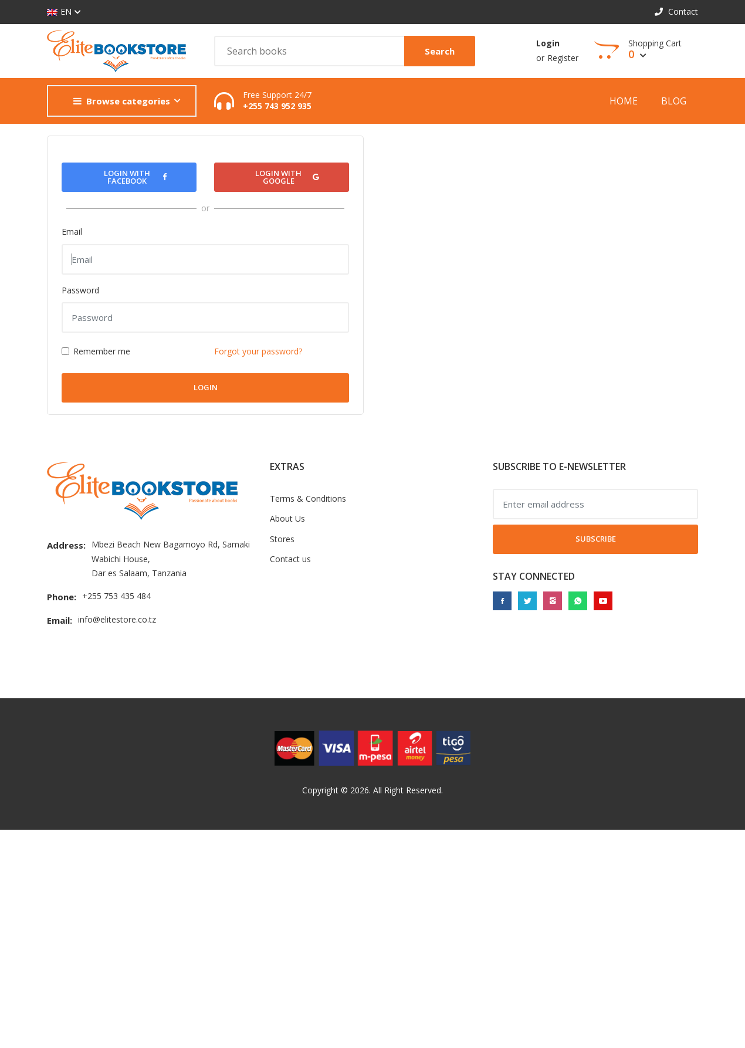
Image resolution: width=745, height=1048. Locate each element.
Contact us (290, 558)
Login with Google (287, 177)
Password (80, 290)
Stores (282, 539)
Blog (673, 100)
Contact (676, 11)
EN (59, 12)
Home (623, 100)
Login (548, 43)
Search (440, 51)
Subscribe (595, 538)
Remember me (101, 351)
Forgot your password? (258, 351)
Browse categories (121, 101)
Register (562, 57)
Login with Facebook (135, 177)
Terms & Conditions (308, 498)
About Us (287, 518)
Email (72, 231)
